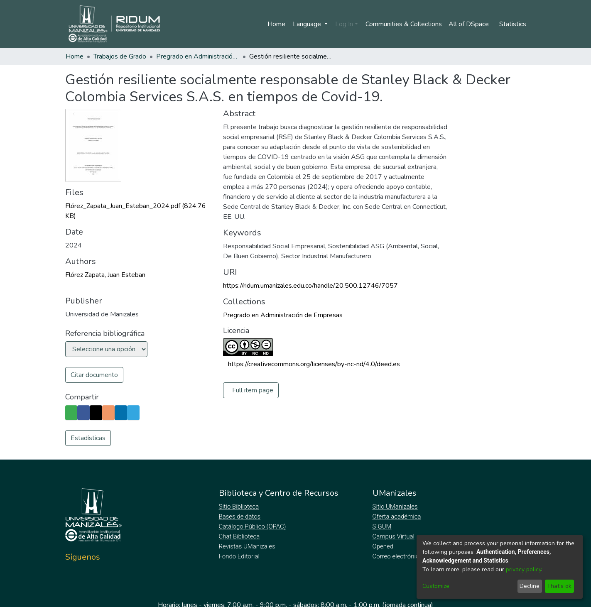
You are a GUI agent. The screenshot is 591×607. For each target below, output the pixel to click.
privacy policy (523, 569)
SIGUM (382, 526)
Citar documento (94, 374)
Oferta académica (397, 516)
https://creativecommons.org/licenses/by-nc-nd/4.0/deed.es (314, 364)
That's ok (559, 586)
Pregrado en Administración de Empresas (197, 56)
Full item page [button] (253, 390)
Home (275, 24)
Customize (435, 586)
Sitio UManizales (395, 506)
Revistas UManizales (247, 546)
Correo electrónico (398, 556)
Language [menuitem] (306, 24)
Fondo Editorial (240, 556)
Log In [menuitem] (342, 24)
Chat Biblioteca (240, 536)
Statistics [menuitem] (512, 24)
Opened (384, 546)
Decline (530, 586)
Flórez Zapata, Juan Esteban (105, 274)
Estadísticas (88, 438)
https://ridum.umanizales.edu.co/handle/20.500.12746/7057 (310, 285)
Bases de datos (240, 516)
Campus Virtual (394, 536)
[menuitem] (470, 24)
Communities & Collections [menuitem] (402, 24)
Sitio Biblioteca (240, 506)
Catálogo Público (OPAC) (254, 526)
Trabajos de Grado (119, 56)
